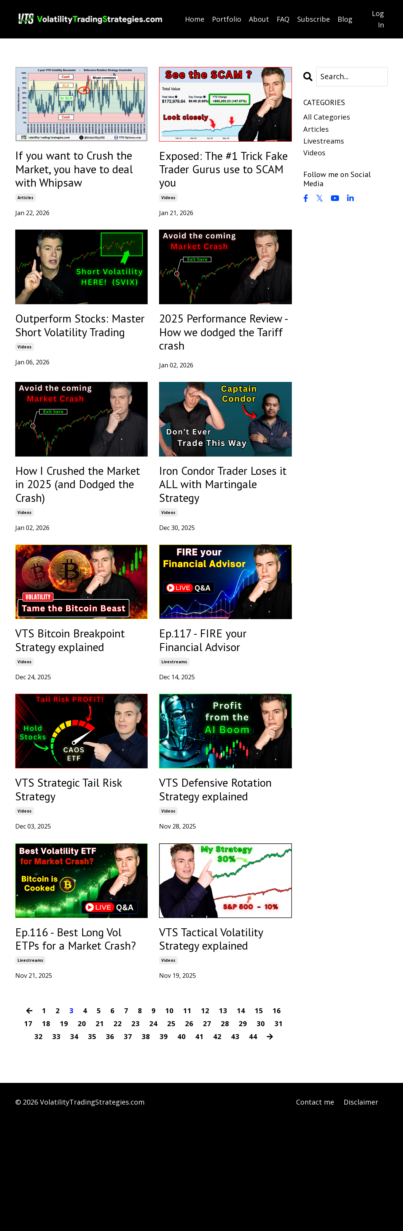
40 (181, 1146)
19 (64, 1133)
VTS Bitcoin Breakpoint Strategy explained (74, 694)
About (259, 19)
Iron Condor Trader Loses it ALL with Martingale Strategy (218, 523)
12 (205, 1120)
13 (223, 1120)
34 (74, 1146)
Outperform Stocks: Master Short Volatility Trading (73, 345)
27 (207, 1133)
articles (25, 206)
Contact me (315, 1212)
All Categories (327, 118)
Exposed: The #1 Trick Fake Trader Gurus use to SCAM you (224, 174)
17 (28, 1133)
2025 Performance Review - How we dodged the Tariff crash (213, 354)
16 (277, 1120)
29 (243, 1133)
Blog (345, 19)
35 (92, 1146)
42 (217, 1146)
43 (235, 1146)
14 (241, 1120)
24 (153, 1133)
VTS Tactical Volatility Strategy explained (223, 1029)
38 (145, 1146)
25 (171, 1133)
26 (189, 1133)
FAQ (283, 19)
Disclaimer (361, 1212)
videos (168, 206)
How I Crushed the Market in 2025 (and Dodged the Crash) (75, 523)
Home (194, 19)
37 (127, 1146)
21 (100, 1133)
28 (225, 1133)
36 (109, 1146)
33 (56, 1146)
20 (82, 1133)
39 (163, 1146)
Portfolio (226, 19)
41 (199, 1146)
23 (135, 1133)
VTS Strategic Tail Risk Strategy (67, 857)
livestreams (174, 711)
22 (117, 1133)
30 (260, 1133)
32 (38, 1146)
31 (278, 1133)
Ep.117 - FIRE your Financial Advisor (212, 686)
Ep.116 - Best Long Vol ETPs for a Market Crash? (81, 1038)
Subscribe (314, 19)
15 (259, 1120)
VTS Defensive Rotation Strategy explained (211, 866)
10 (170, 1120)
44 (252, 1146)
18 (46, 1133)
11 (187, 1120)
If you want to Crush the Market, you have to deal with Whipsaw (79, 174)
